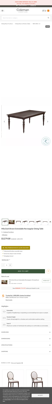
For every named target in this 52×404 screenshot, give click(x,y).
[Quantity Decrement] (3, 265)
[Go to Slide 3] (18, 222)
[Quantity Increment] (10, 265)
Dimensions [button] (5, 338)
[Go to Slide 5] (32, 222)
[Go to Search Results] (48, 17)
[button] (43, 11)
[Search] (26, 18)
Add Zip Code (6, 259)
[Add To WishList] (48, 271)
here (4, 401)
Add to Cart (23, 271)
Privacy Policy (8, 399)
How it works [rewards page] (9, 300)
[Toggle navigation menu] (2, 11)
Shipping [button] (4, 351)
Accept (40, 395)
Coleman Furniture (8, 232)
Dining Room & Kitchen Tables (22, 23)
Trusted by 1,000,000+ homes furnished (18, 295)
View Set (46, 280)
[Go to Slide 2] (12, 222)
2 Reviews (4, 235)
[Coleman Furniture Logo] (23, 11)
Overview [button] (5, 332)
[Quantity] (6, 265)
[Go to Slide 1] (5, 222)
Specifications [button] (6, 345)
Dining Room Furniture (7, 23)
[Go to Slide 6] (38, 222)
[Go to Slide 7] (45, 222)
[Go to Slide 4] (25, 222)
